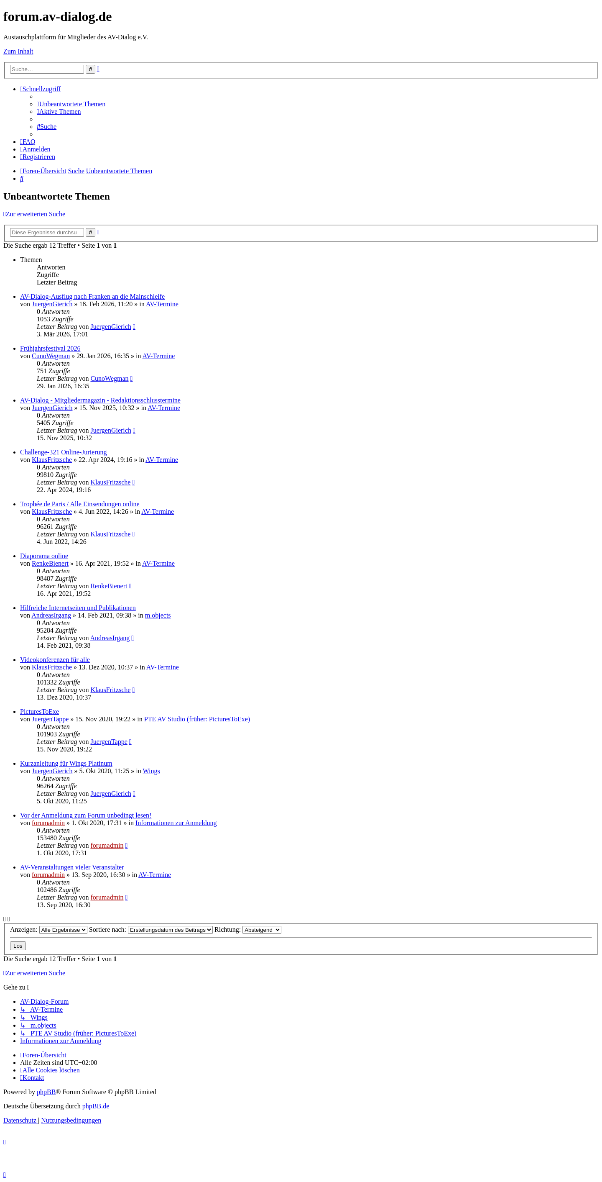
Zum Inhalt (18, 51)
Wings (151, 770)
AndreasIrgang (51, 615)
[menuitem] (71, 104)
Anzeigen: (48, 929)
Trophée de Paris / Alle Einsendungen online (80, 504)
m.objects (158, 615)
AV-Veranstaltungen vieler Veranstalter (72, 867)
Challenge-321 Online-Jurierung (63, 452)
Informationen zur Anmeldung (176, 822)
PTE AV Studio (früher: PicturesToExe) (197, 719)
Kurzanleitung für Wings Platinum (66, 763)
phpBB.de (95, 1106)
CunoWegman (51, 355)
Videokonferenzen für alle (55, 659)
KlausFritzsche (52, 459)
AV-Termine (162, 304)
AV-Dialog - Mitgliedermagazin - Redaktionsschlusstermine (100, 400)
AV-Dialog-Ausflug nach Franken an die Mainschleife (92, 296)
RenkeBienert (50, 563)
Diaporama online (44, 555)
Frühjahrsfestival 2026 (50, 348)
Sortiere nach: (151, 929)
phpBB (46, 1091)
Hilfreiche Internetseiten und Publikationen (78, 607)
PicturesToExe (39, 711)
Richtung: (247, 929)
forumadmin (48, 822)
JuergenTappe (50, 719)
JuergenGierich (52, 304)
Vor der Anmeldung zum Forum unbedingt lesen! (85, 815)
